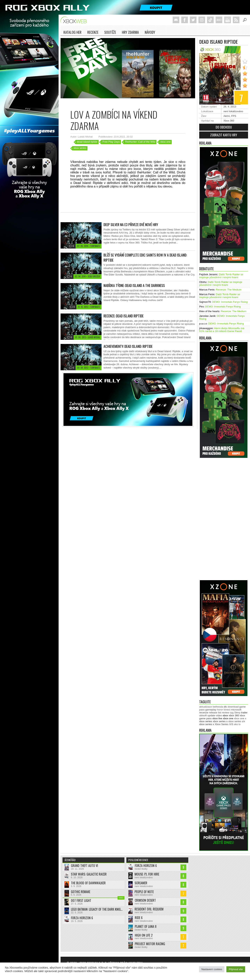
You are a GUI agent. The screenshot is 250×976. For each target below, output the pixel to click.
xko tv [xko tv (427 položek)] (237, 724)
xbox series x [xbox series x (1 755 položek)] (206, 724)
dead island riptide (87, 141)
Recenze (92, 32)
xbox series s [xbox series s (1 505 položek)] (220, 721)
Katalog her (72, 32)
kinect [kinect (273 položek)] (227, 709)
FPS (233, 116)
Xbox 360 (228, 120)
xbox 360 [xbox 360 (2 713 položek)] (234, 715)
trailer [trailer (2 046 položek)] (244, 712)
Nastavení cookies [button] (211, 969)
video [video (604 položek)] (219, 715)
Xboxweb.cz (75, 20)
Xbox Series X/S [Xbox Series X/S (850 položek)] (224, 724)
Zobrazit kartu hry (223, 135)
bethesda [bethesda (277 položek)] (218, 706)
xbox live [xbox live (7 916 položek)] (217, 718)
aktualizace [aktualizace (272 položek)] (205, 706)
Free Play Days (111, 141)
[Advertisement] (214, 520)
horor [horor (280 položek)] (220, 709)
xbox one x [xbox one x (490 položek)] (240, 718)
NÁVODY (150, 32)
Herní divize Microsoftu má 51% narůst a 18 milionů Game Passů (221, 330)
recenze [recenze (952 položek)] (203, 712)
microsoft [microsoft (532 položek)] (236, 709)
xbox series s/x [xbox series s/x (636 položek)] (236, 721)
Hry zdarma (130, 32)
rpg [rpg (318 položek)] (232, 712)
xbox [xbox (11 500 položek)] (225, 715)
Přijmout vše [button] (236, 969)
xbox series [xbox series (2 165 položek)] (205, 721)
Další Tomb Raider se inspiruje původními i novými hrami (221, 276)
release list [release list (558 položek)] (215, 712)
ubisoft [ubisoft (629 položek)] (203, 715)
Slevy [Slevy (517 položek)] (237, 712)
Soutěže (110, 32)
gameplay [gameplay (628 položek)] (210, 709)
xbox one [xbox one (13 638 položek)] (228, 718)
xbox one (165, 141)
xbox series (79, 148)
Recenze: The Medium (228, 289)
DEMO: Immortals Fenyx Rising (230, 301)
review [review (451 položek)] (225, 712)
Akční (226, 116)
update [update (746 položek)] (211, 715)
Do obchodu (224, 127)
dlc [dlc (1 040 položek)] (225, 706)
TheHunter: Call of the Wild (140, 141)
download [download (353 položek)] (233, 706)
